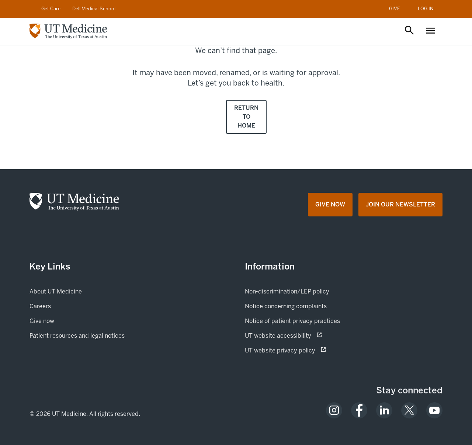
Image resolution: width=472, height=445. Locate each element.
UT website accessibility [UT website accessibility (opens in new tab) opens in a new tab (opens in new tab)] (304, 335)
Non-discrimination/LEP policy (287, 291)
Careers (40, 306)
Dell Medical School (93, 8)
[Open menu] (431, 31)
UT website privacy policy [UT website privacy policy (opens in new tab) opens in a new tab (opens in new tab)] (306, 350)
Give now (67, 320)
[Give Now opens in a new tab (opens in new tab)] (330, 204)
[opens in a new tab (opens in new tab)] (334, 410)
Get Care (50, 8)
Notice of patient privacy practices (292, 320)
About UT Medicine (56, 291)
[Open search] (409, 31)
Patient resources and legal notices (77, 335)
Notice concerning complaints (286, 306)
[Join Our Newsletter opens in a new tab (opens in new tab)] (400, 204)
